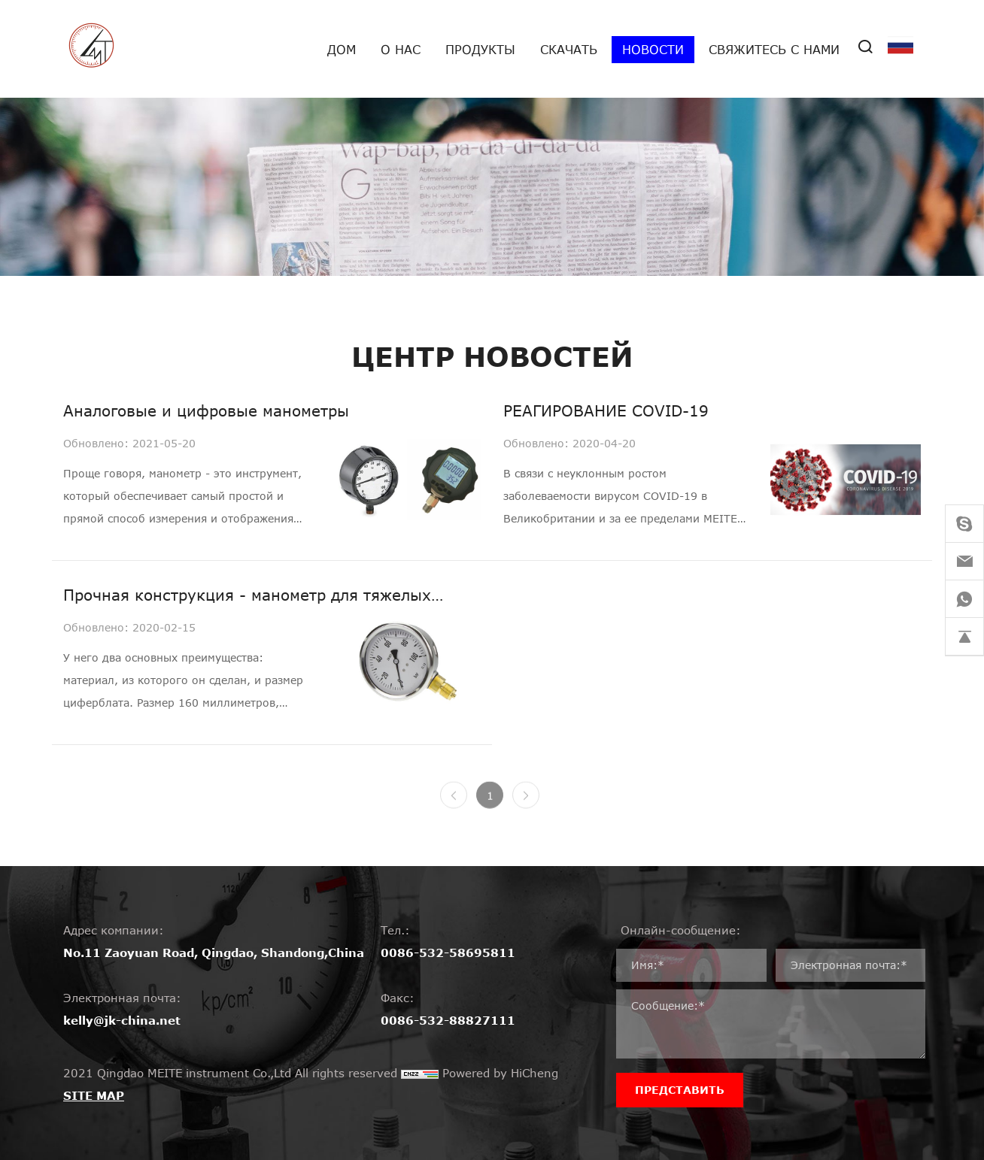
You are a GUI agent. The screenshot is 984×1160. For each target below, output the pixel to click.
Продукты (480, 49)
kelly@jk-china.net (122, 1020)
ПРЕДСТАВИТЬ (679, 1089)
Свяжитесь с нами (774, 49)
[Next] (525, 804)
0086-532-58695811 (448, 952)
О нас (401, 49)
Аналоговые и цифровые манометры (206, 410)
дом (341, 49)
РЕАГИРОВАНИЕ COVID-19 (606, 410)
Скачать (568, 49)
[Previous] (453, 804)
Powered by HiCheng (500, 1073)
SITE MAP (93, 1095)
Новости (653, 49)
